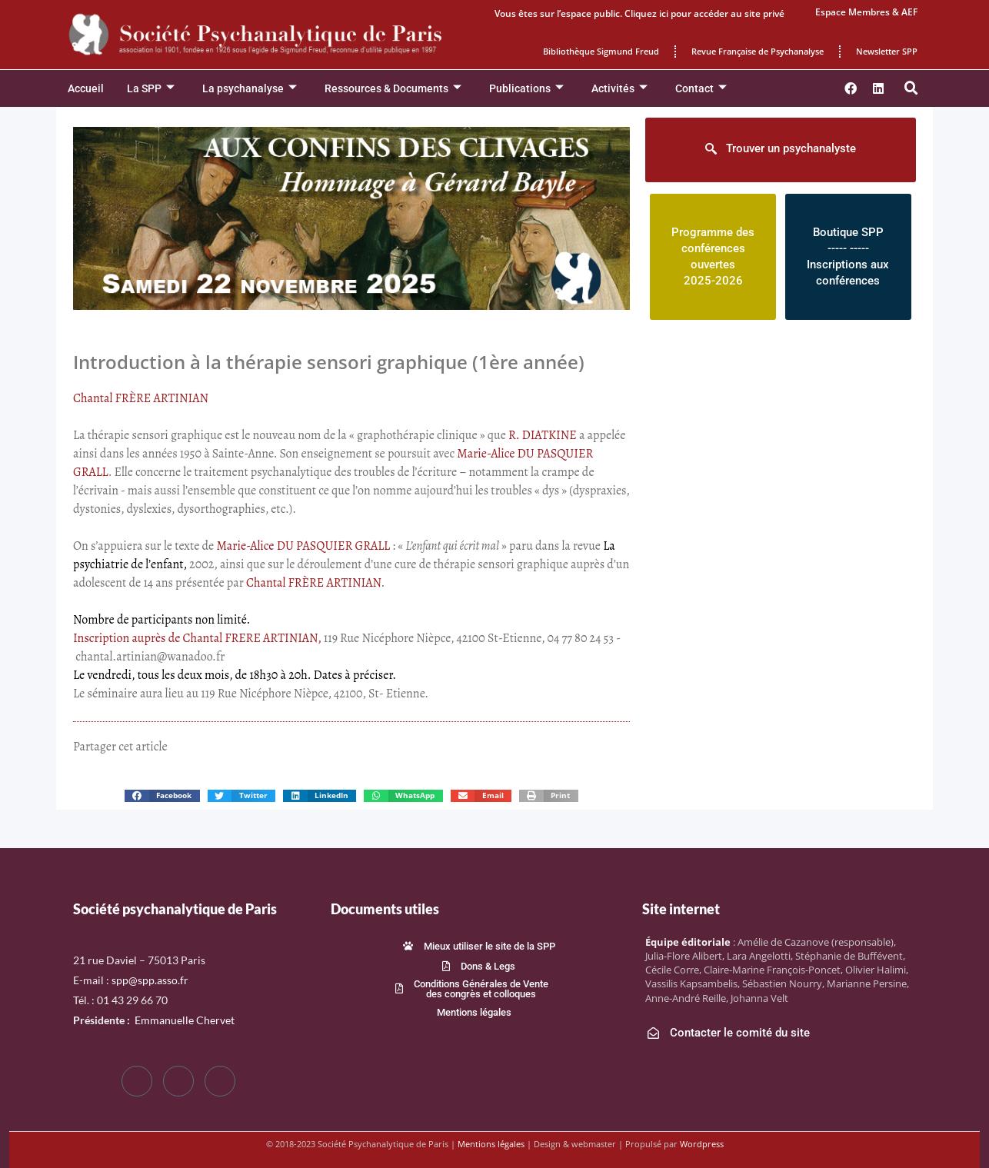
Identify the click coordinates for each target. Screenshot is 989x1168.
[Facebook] (137, 1081)
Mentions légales (491, 1144)
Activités (619, 88)
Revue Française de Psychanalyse (757, 51)
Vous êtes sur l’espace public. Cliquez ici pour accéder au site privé (639, 13)
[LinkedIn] (220, 1081)
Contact (701, 88)
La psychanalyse (249, 88)
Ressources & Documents (393, 88)
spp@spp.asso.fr (150, 980)
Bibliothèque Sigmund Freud (601, 51)
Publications (526, 88)
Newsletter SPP (886, 51)
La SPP (151, 88)
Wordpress (702, 1144)
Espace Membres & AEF (866, 11)
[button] (911, 88)
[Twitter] (178, 1081)
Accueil (86, 88)
